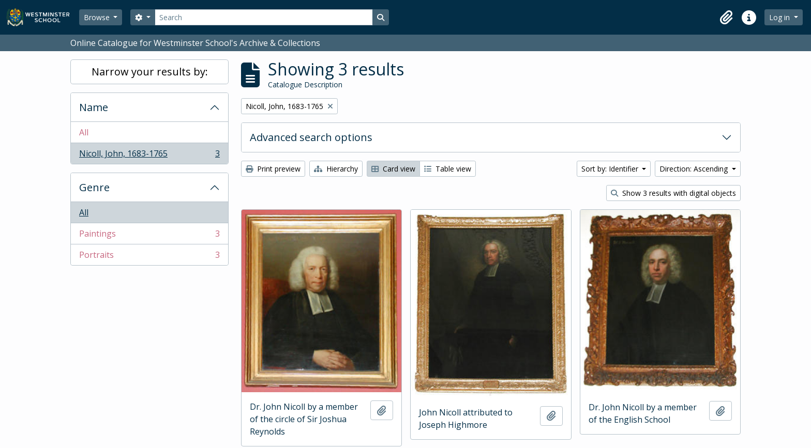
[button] (726, 17)
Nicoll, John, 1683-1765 (149, 155)
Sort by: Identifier (610, 169)
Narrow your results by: (150, 72)
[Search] (264, 17)
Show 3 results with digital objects (673, 193)
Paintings (149, 235)
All (83, 132)
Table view (447, 169)
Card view (393, 169)
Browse (98, 17)
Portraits (149, 257)
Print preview (273, 169)
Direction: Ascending (694, 169)
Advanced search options (311, 137)
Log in (780, 17)
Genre (94, 187)
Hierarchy (336, 169)
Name (93, 107)
